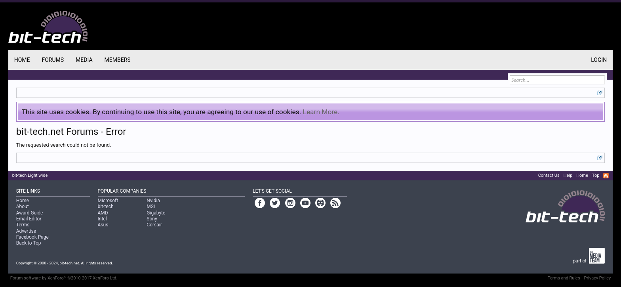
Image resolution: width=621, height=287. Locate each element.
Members (118, 60)
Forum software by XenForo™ (64, 278)
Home (22, 60)
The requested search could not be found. (63, 145)
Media (84, 60)
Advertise (26, 231)
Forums (53, 60)
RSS (606, 175)
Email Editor (29, 219)
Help (568, 175)
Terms (23, 225)
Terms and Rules (564, 278)
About (22, 206)
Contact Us (549, 175)
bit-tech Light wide (30, 175)
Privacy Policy (597, 278)
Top (595, 175)
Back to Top (28, 243)
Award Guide (29, 213)
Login (599, 60)
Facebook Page (32, 237)
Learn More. (321, 112)
